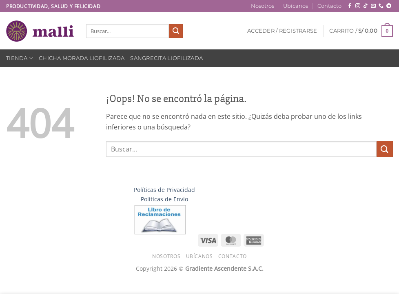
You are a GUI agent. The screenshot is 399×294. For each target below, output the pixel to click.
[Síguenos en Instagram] (357, 6)
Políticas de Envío (164, 199)
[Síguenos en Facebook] (349, 6)
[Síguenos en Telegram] (388, 6)
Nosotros (262, 6)
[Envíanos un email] (373, 6)
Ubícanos (295, 6)
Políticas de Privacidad (164, 190)
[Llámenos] (381, 6)
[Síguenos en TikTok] (365, 6)
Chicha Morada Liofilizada (81, 58)
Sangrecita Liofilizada (166, 58)
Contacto (329, 6)
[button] (282, 31)
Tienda (19, 58)
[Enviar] (176, 31)
